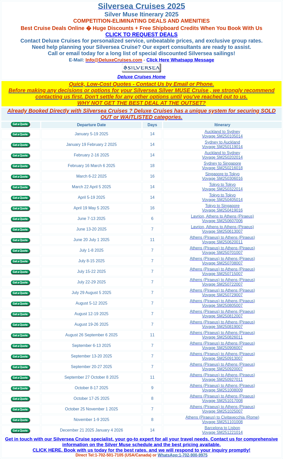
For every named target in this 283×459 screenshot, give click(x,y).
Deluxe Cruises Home (141, 76)
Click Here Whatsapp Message (180, 59)
